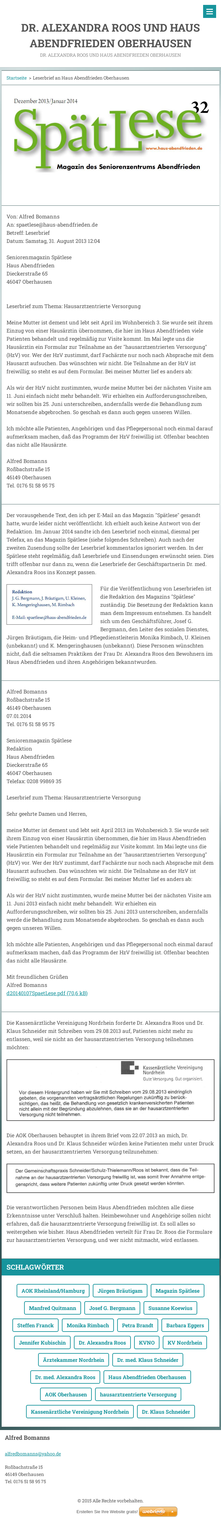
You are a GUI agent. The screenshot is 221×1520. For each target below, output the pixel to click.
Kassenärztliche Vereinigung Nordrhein (80, 1411)
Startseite (17, 78)
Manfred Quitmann (52, 1307)
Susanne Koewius (170, 1307)
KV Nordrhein (185, 1342)
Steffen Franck (35, 1325)
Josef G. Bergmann (112, 1307)
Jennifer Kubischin (42, 1342)
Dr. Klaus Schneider (166, 1411)
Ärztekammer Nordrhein (73, 1359)
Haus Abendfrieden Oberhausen (147, 1377)
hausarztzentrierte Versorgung (138, 1394)
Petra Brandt (137, 1325)
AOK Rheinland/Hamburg (53, 1290)
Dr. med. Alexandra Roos (65, 1377)
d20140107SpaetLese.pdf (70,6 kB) (47, 993)
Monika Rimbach (88, 1325)
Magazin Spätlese (178, 1290)
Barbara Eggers (185, 1325)
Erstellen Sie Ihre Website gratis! (107, 1511)
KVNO (147, 1342)
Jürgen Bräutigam (120, 1290)
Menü (209, 11)
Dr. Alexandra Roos (102, 1342)
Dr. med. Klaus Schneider (147, 1359)
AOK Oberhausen (66, 1394)
